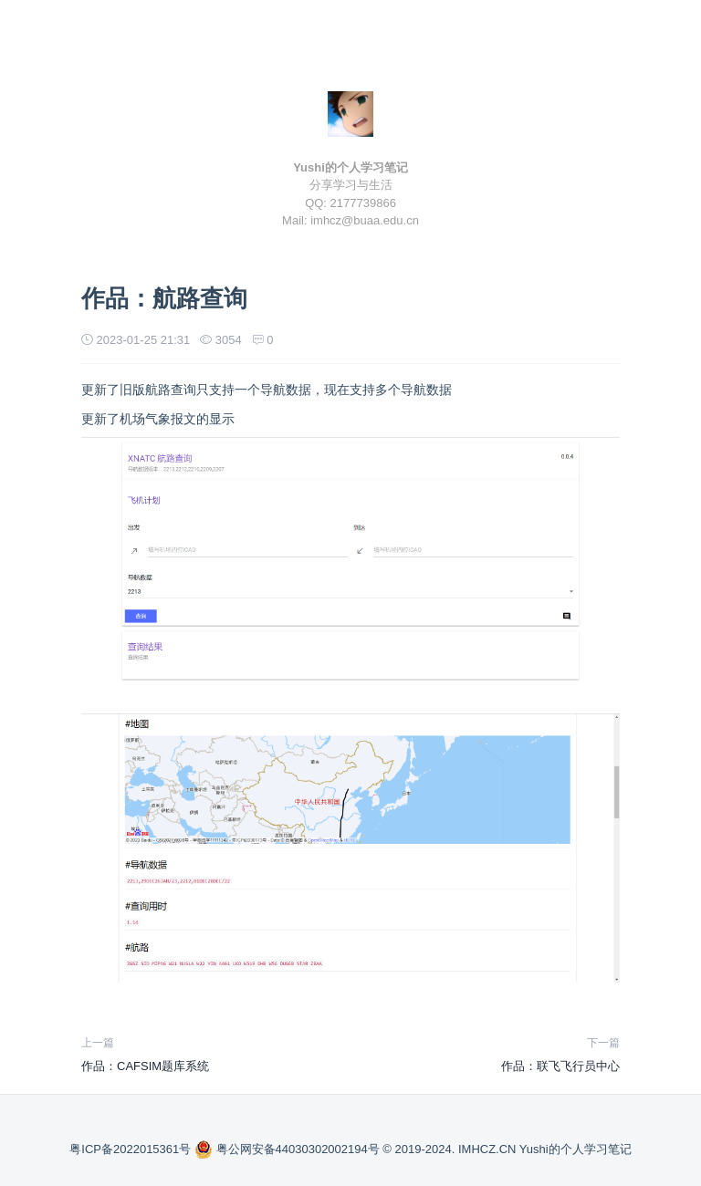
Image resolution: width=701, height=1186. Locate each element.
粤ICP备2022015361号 (131, 1149)
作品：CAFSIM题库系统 (145, 1066)
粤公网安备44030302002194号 (288, 1149)
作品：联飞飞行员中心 (560, 1066)
